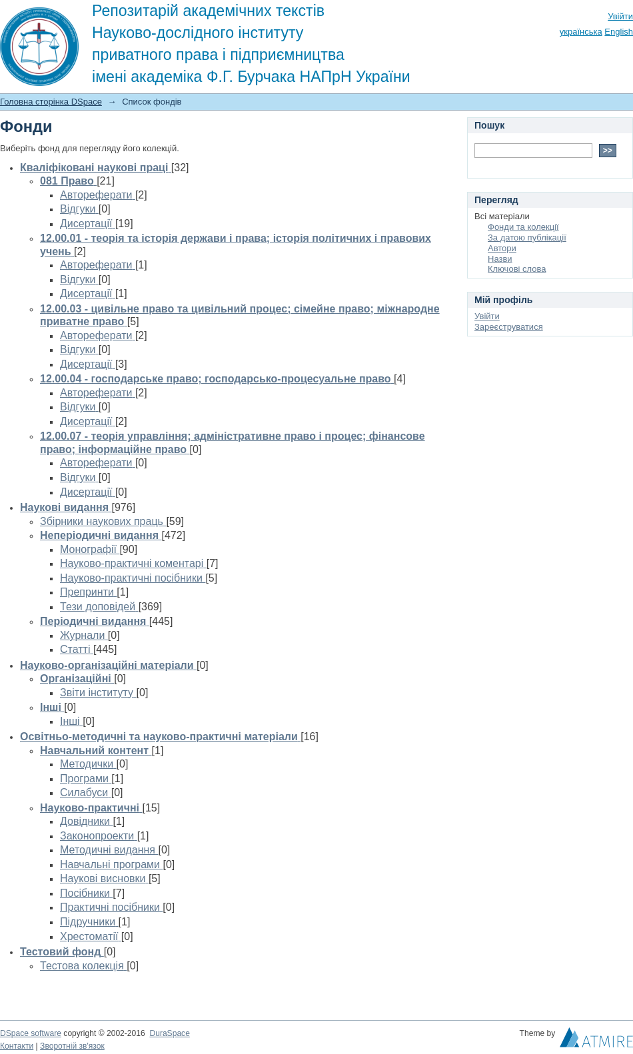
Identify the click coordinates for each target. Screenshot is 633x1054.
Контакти (16, 1046)
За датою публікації (527, 238)
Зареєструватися (508, 327)
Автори (502, 248)
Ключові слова (517, 269)
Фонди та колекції (523, 227)
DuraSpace (169, 1033)
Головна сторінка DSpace (51, 102)
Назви (500, 259)
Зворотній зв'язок (72, 1046)
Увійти (620, 16)
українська (581, 32)
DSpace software (30, 1033)
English (618, 32)
